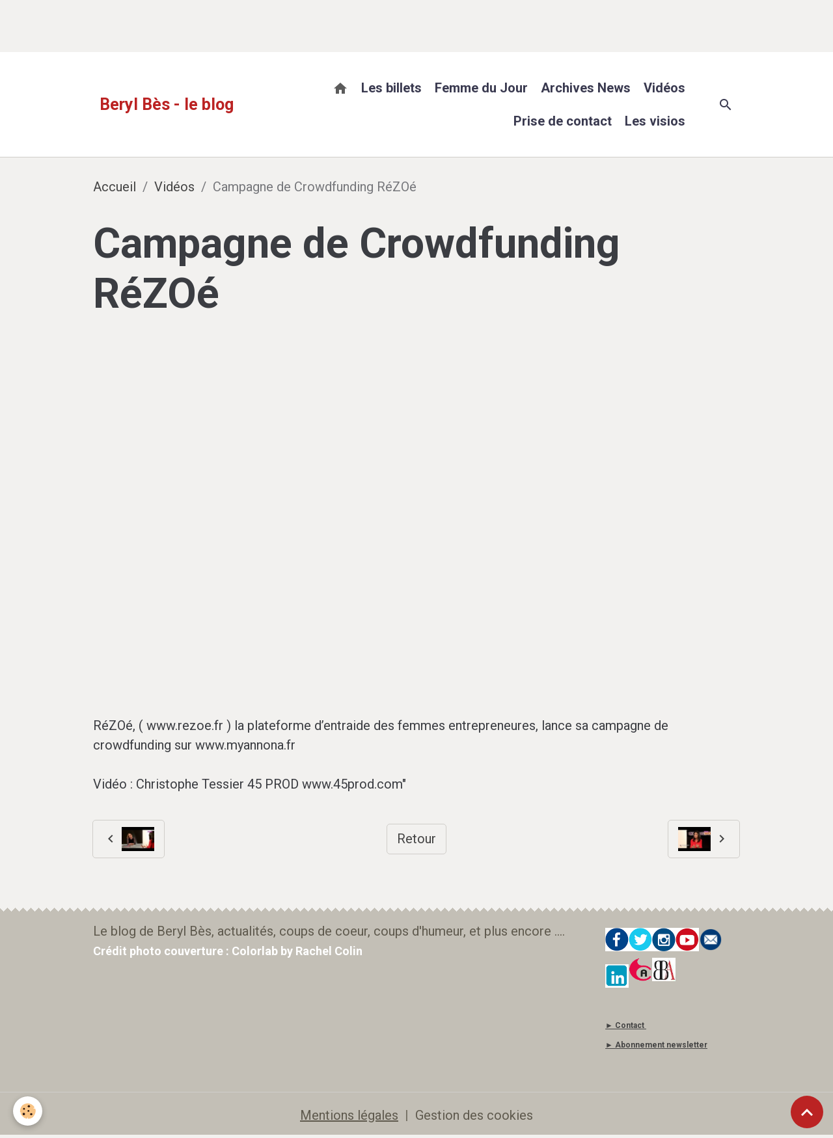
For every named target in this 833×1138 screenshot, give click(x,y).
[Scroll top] (807, 1112)
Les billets (391, 88)
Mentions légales (349, 1115)
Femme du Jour (481, 88)
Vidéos (664, 88)
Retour (416, 839)
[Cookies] (27, 1111)
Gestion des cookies (474, 1115)
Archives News (586, 88)
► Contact (624, 1025)
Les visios (655, 121)
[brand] (166, 104)
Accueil (114, 187)
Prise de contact (562, 121)
